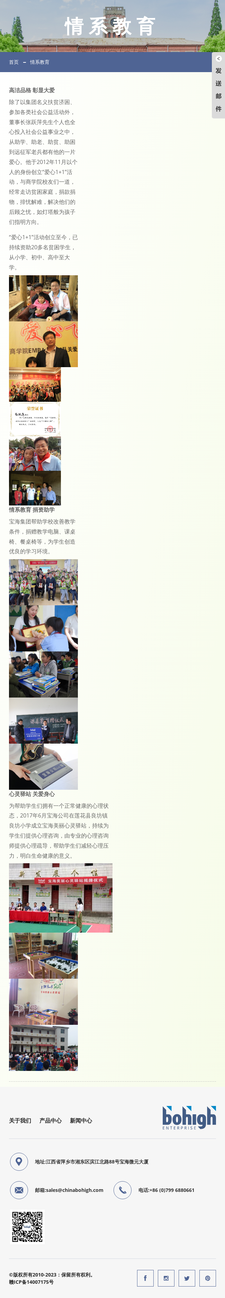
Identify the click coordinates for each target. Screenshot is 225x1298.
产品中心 (50, 1120)
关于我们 (20, 1120)
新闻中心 (81, 1120)
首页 (14, 62)
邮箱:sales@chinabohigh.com (69, 1190)
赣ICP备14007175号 (31, 1282)
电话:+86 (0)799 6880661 (166, 1190)
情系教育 (40, 62)
